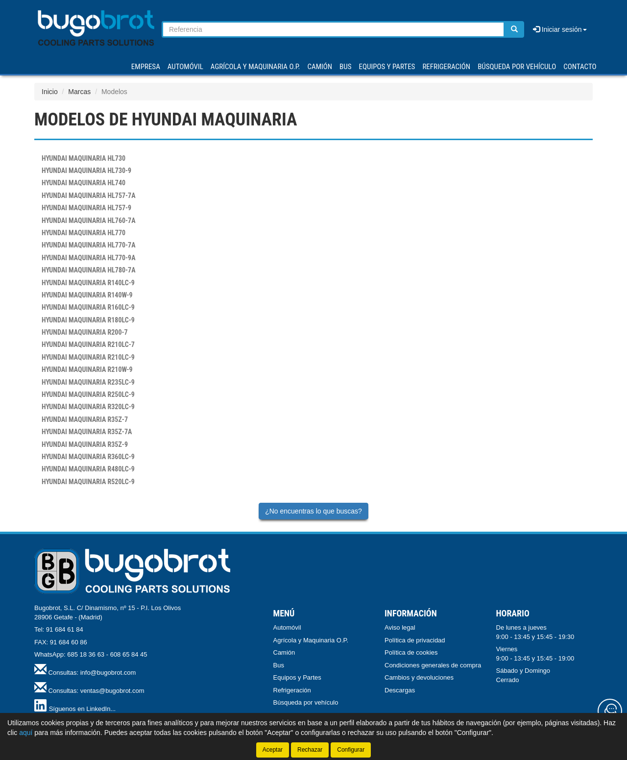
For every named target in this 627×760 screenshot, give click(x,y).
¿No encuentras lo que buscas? (313, 511)
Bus (278, 665)
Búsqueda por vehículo (517, 66)
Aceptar (273, 749)
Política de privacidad (415, 640)
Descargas (400, 690)
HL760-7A (89, 220)
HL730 (83, 158)
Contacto (579, 66)
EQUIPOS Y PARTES (387, 66)
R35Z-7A (87, 432)
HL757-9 (86, 208)
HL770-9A (89, 258)
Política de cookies (411, 652)
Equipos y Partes (297, 677)
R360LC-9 (88, 457)
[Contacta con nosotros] (610, 711)
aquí (25, 732)
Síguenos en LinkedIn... (82, 708)
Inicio (50, 92)
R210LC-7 (88, 344)
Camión (284, 652)
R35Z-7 (85, 419)
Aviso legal (400, 627)
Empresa (145, 66)
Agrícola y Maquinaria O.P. (311, 640)
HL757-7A (89, 195)
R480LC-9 (88, 469)
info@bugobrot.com (108, 672)
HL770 (83, 233)
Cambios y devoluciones (419, 677)
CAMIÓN (320, 66)
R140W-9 (87, 295)
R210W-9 (87, 369)
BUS (345, 66)
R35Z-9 (85, 444)
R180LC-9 (88, 320)
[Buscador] (333, 29)
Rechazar (309, 749)
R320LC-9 (88, 407)
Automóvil (287, 627)
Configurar (350, 749)
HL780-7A (89, 270)
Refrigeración (292, 690)
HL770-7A (89, 245)
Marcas (79, 92)
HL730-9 (86, 170)
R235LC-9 (88, 382)
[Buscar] (514, 29)
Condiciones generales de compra (433, 665)
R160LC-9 (88, 307)
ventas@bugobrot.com (112, 690)
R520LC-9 (88, 482)
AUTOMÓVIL (185, 66)
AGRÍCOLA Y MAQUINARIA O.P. (255, 66)
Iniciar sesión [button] (560, 29)
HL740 (83, 183)
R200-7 (85, 332)
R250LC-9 (88, 394)
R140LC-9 (88, 283)
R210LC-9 (88, 357)
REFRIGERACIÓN (446, 66)
